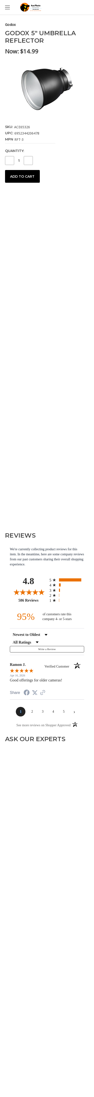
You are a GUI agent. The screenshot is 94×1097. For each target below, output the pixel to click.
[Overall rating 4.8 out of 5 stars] (28, 592)
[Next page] (74, 712)
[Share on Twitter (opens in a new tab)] (35, 693)
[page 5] (64, 712)
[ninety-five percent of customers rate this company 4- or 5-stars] (47, 616)
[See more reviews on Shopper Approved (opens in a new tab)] (42, 693)
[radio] (66, 579)
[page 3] (43, 712)
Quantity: (14, 151)
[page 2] (32, 712)
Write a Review (47, 649)
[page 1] (20, 711)
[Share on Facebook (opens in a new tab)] (26, 693)
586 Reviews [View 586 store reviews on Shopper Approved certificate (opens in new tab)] (32, 600)
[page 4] (53, 712)
